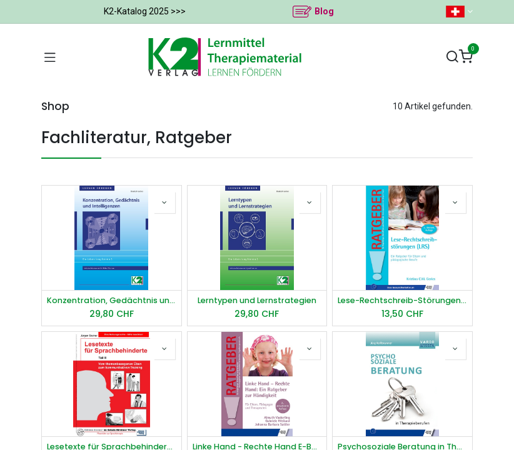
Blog (324, 11)
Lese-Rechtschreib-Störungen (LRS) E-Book (402, 300)
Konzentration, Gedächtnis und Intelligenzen (111, 300)
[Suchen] (452, 57)
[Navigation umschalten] (50, 57)
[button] (164, 202)
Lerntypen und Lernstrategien (257, 300)
